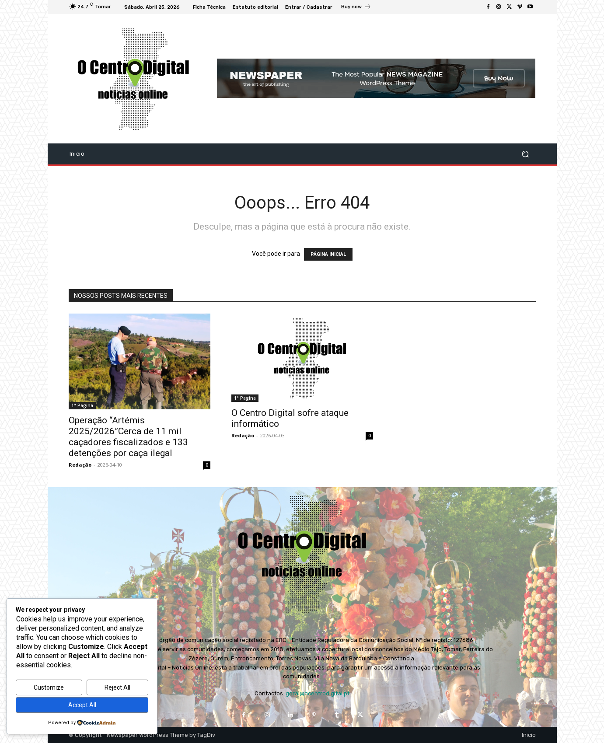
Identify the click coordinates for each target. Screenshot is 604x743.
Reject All (117, 687)
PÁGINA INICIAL (328, 254)
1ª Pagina (82, 405)
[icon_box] (356, 8)
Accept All (82, 704)
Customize (49, 687)
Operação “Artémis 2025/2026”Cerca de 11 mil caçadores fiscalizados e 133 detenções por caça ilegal (128, 436)
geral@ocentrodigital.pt (317, 693)
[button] (525, 153)
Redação (80, 464)
